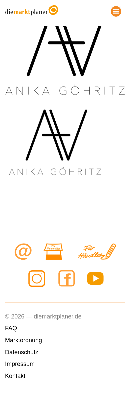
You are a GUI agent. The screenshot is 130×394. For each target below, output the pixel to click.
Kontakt (15, 376)
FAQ (11, 328)
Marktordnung (23, 340)
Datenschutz (21, 352)
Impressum (20, 364)
